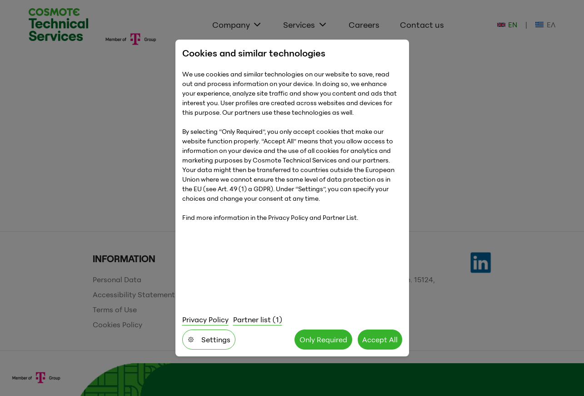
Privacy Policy (205, 319)
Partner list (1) (257, 319)
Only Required (323, 339)
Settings (208, 339)
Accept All (380, 339)
